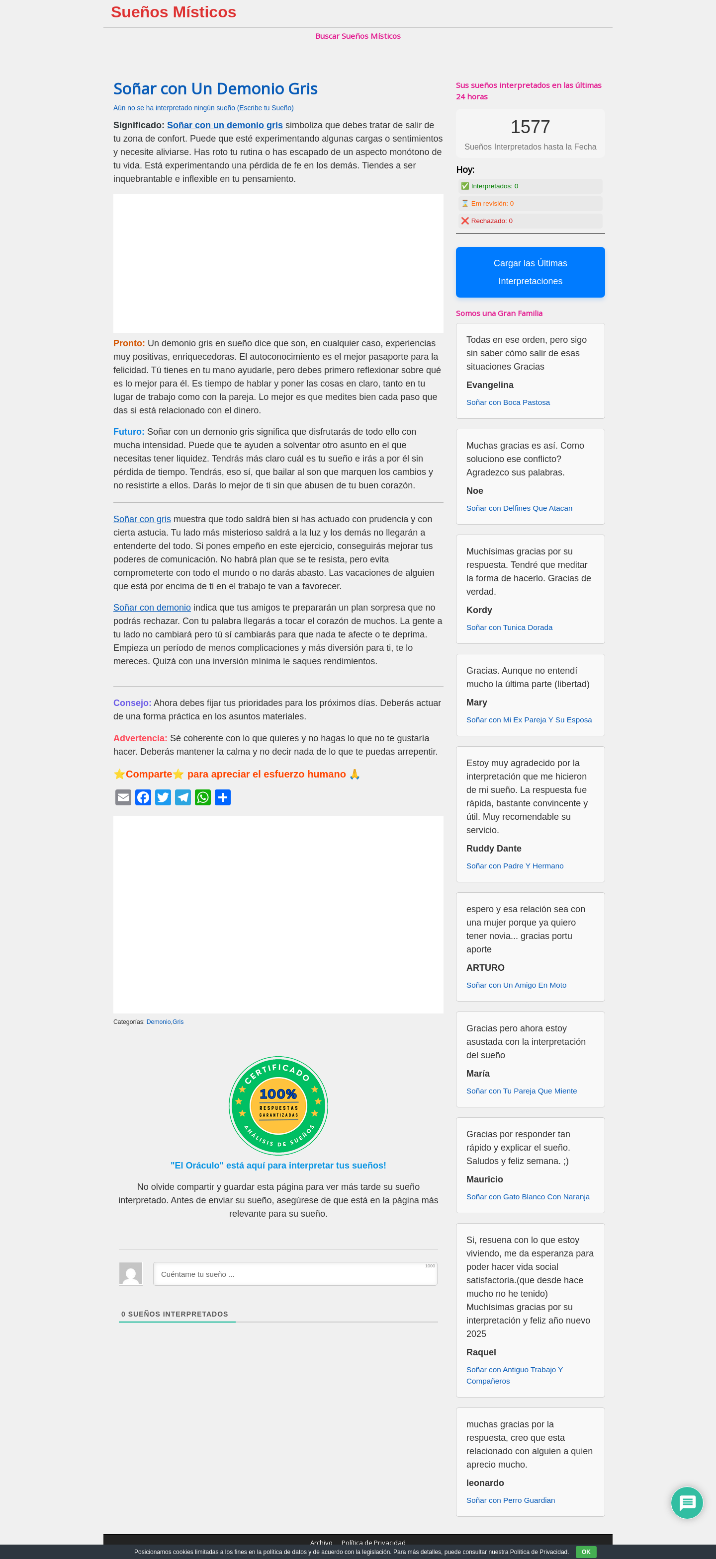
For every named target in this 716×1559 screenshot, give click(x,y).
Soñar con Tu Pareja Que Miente (521, 1091)
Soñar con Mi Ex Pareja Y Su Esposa (529, 719)
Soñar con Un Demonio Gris (215, 88)
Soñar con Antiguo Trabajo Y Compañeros (514, 1375)
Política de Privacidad (374, 1542)
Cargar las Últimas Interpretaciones (530, 272)
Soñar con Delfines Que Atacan (519, 508)
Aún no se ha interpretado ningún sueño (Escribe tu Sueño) (203, 108)
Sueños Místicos (174, 12)
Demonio (159, 1021)
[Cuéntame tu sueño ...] (295, 1274)
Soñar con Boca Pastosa (508, 402)
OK (586, 1552)
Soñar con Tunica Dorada (509, 627)
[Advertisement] (278, 263)
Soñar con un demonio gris (225, 125)
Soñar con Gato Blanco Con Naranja (528, 1196)
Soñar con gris (142, 519)
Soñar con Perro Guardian (510, 1500)
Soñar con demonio (152, 608)
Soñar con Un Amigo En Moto (516, 985)
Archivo (321, 1542)
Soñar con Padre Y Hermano (515, 865)
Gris (178, 1021)
